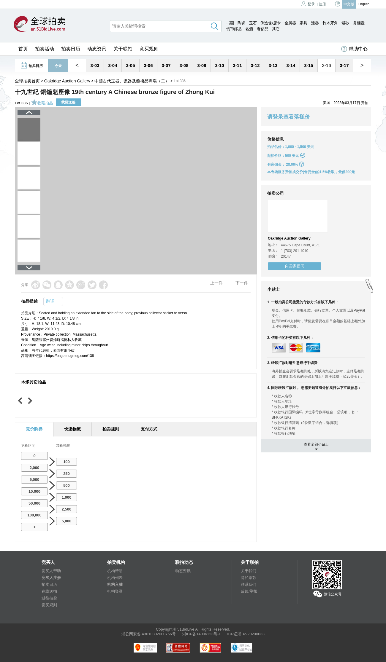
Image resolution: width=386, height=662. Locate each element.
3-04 (112, 65)
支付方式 (149, 429)
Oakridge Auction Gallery (67, 81)
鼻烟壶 (359, 23)
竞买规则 (149, 48)
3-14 (290, 65)
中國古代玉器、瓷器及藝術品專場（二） (131, 81)
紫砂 (345, 23)
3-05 (130, 65)
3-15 (308, 65)
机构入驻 (115, 584)
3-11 (237, 65)
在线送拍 (49, 591)
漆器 (315, 23)
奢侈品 (262, 29)
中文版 (349, 4)
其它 (276, 29)
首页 (23, 48)
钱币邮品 (234, 29)
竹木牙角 (330, 23)
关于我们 (248, 571)
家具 (303, 23)
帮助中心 (354, 49)
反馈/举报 (249, 591)
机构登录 (115, 591)
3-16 (326, 65)
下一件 (241, 282)
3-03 (94, 65)
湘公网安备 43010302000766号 (148, 634)
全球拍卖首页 (27, 81)
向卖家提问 (294, 266)
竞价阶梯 (34, 429)
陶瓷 (241, 23)
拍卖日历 (70, 48)
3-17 (344, 65)
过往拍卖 (49, 598)
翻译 (50, 301)
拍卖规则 (110, 429)
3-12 (255, 65)
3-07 (166, 65)
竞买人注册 (51, 577)
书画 (230, 23)
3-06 (148, 65)
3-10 (219, 65)
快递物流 (72, 429)
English (363, 4)
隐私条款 (248, 577)
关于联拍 (122, 48)
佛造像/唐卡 (270, 23)
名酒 (249, 29)
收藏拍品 (42, 103)
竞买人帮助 (51, 571)
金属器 (290, 23)
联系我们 (248, 584)
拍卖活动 (44, 48)
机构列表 (115, 577)
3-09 (201, 65)
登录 (308, 3)
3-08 (183, 65)
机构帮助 (115, 571)
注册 (322, 4)
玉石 (253, 23)
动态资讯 (96, 48)
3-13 (272, 65)
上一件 (216, 282)
